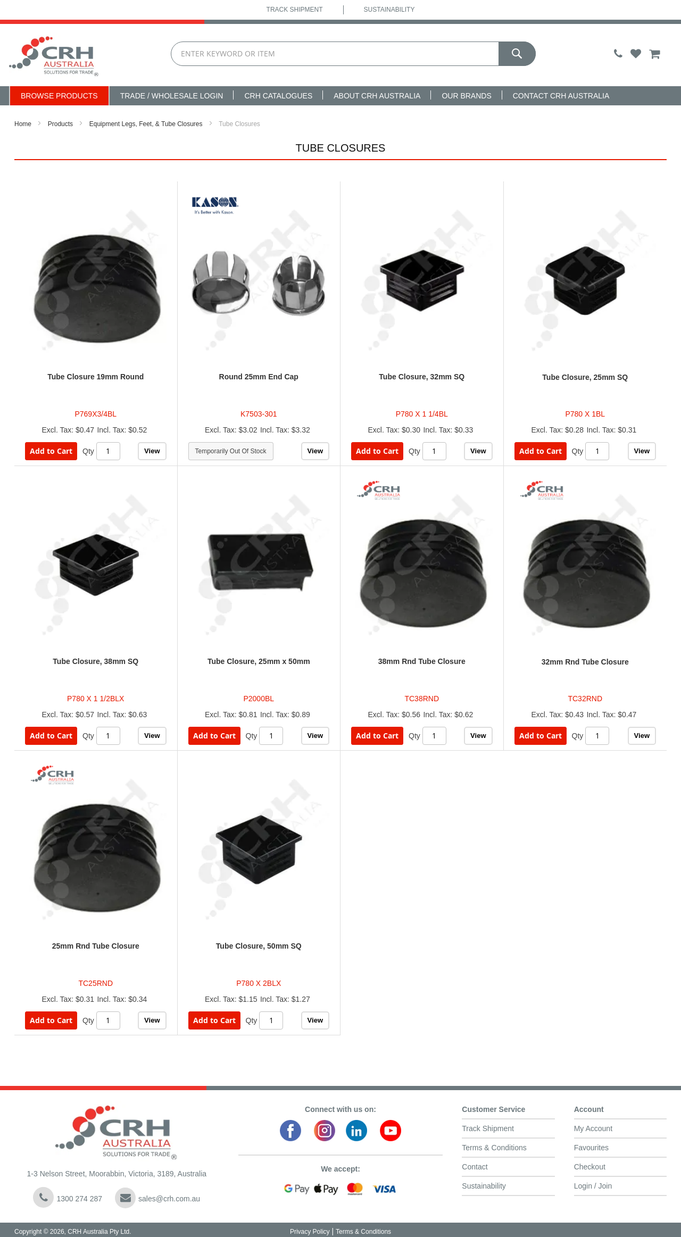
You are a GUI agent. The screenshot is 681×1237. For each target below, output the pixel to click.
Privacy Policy (310, 1231)
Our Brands (466, 96)
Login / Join (593, 1186)
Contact (474, 1167)
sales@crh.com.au (157, 1198)
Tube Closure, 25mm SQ (585, 377)
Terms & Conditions (494, 1147)
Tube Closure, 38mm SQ (95, 661)
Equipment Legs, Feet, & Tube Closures (146, 124)
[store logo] (54, 55)
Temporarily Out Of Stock (231, 451)
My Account (593, 1128)
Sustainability (389, 9)
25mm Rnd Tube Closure (95, 946)
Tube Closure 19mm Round (95, 376)
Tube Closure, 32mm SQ (421, 376)
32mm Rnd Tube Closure (585, 662)
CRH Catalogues (278, 96)
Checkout (589, 1167)
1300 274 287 (67, 1197)
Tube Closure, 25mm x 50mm (258, 661)
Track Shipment (295, 9)
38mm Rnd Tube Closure (422, 661)
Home (22, 124)
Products (60, 124)
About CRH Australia (377, 96)
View (152, 451)
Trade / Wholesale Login (171, 96)
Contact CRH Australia (561, 96)
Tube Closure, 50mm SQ (259, 946)
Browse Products (59, 96)
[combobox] (353, 54)
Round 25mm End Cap (258, 376)
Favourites (591, 1147)
